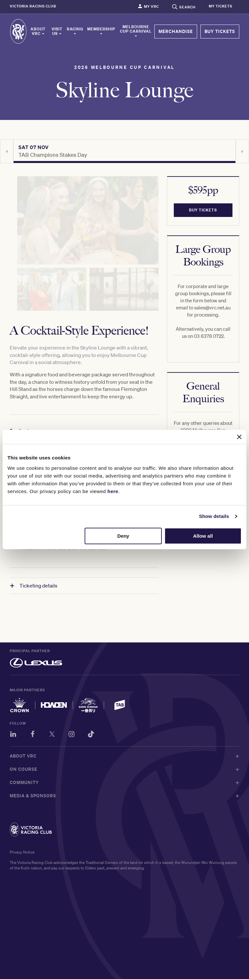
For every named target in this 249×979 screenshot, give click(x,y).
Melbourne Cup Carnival (136, 31)
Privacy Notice (22, 852)
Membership (101, 31)
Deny (123, 536)
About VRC (38, 31)
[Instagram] (71, 735)
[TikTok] (91, 735)
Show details (214, 516)
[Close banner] (239, 437)
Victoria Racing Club (33, 6)
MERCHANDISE (176, 31)
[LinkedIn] (13, 735)
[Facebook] (32, 735)
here (112, 491)
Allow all (203, 536)
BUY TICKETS (220, 31)
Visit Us (57, 31)
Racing (75, 31)
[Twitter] (52, 735)
